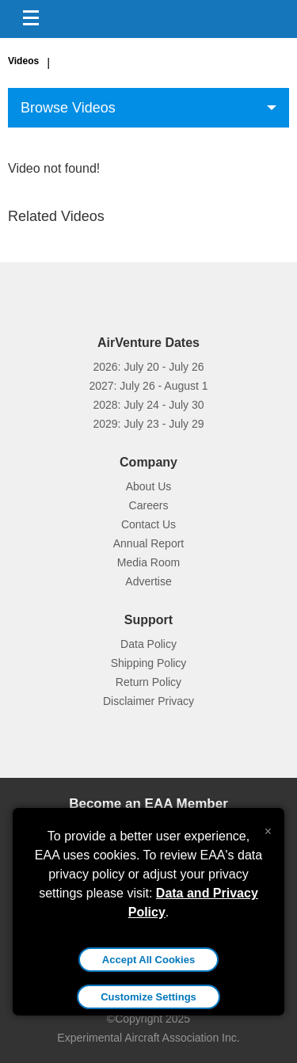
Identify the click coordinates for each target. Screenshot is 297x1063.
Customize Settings (148, 997)
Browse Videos (68, 108)
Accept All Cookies (148, 960)
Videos (23, 61)
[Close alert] (268, 827)
